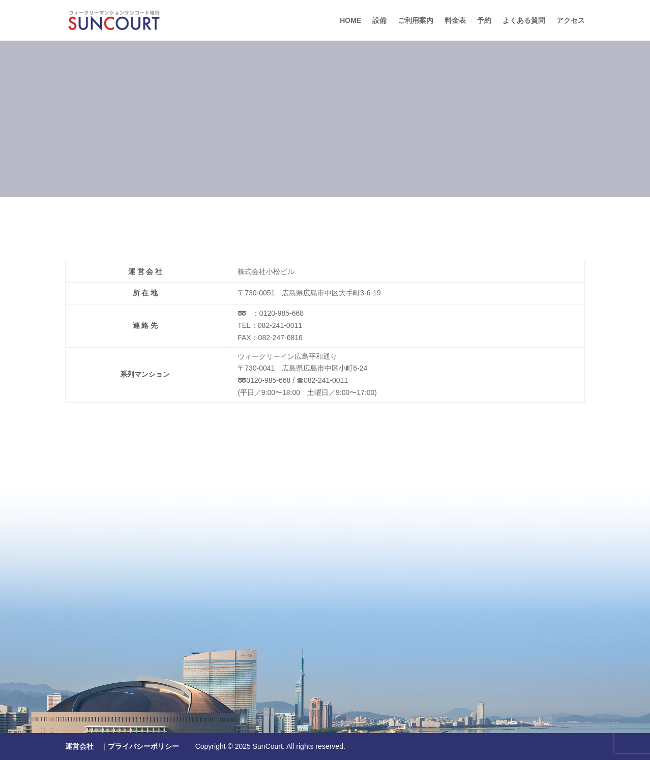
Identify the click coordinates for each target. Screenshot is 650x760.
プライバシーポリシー (143, 746)
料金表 (455, 20)
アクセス (570, 20)
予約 (484, 20)
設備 (379, 20)
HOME (350, 20)
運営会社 (79, 746)
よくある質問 (524, 20)
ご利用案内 (415, 20)
